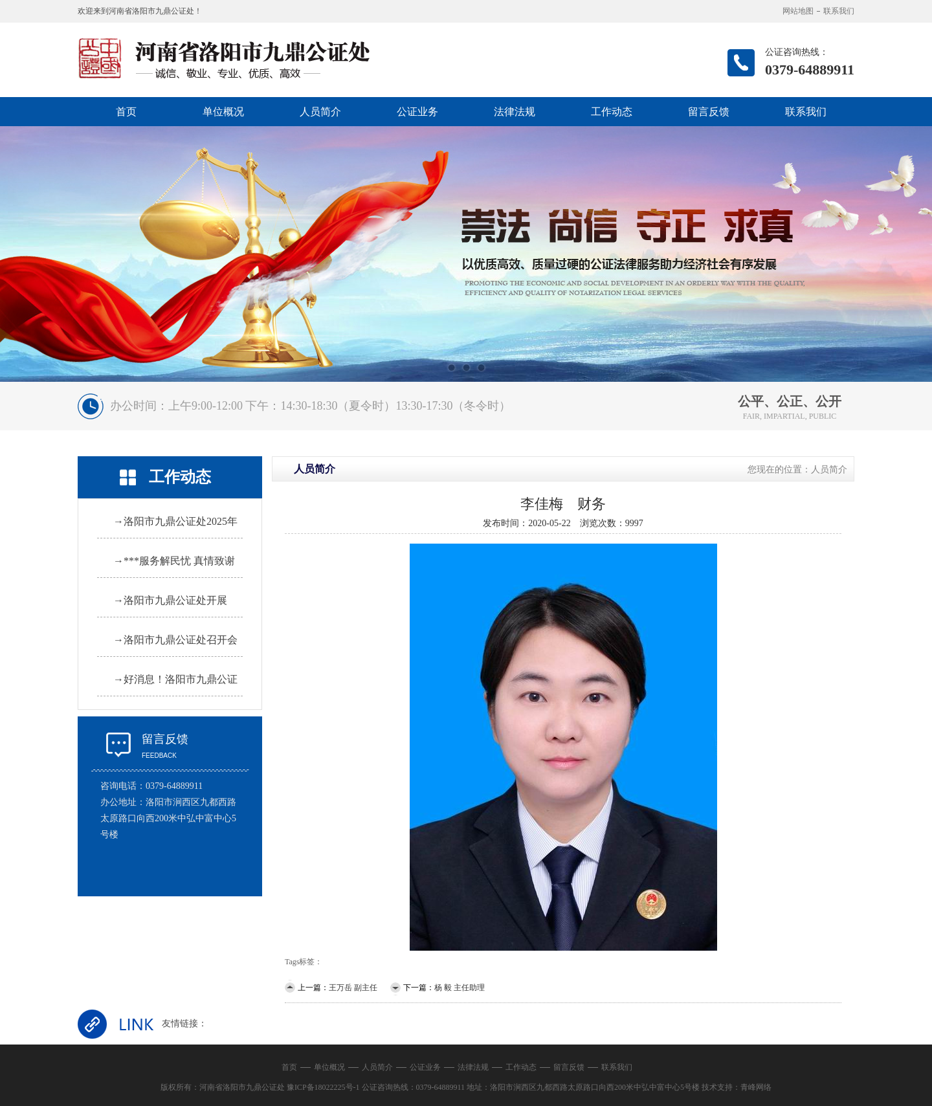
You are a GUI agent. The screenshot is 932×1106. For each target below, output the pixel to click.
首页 (126, 111)
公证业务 (417, 111)
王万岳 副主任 (353, 987)
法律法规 (514, 111)
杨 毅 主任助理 (459, 987)
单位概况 (223, 111)
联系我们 (838, 11)
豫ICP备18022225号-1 (323, 1087)
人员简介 (320, 111)
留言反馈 (708, 111)
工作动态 (611, 111)
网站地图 (798, 11)
